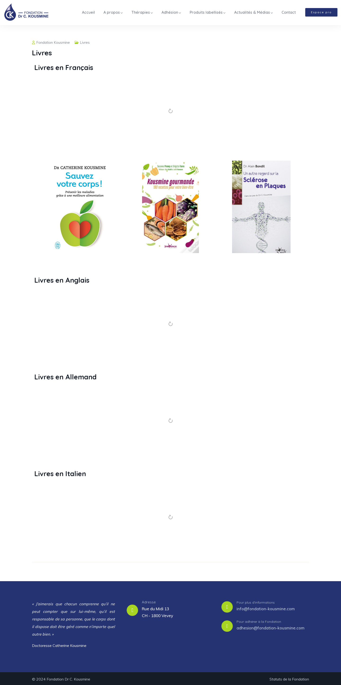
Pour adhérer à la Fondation (259, 620)
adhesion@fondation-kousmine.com (271, 626)
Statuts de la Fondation (289, 678)
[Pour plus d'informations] (227, 605)
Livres (85, 41)
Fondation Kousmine (51, 41)
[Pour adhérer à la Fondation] (227, 625)
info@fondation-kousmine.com (266, 607)
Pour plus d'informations (256, 601)
